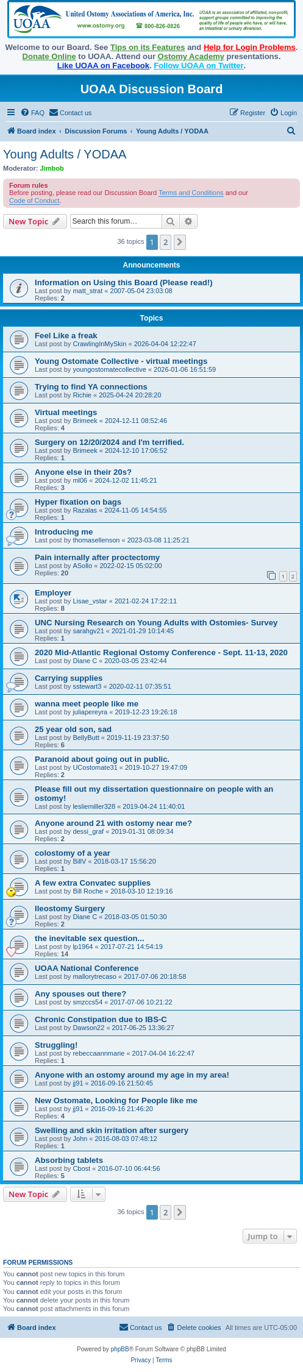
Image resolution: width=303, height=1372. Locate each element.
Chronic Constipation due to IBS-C (101, 1019)
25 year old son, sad (73, 729)
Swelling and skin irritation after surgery (111, 1130)
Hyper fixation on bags (78, 502)
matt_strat (87, 290)
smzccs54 (87, 1002)
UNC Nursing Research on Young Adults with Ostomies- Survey (156, 622)
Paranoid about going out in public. (102, 759)
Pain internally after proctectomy (97, 557)
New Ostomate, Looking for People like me (116, 1100)
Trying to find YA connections (91, 386)
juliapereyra (90, 712)
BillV (79, 861)
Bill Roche (88, 891)
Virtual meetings (66, 412)
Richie (82, 395)
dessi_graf (88, 831)
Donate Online (49, 56)
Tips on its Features (147, 47)
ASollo (82, 565)
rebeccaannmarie (98, 1053)
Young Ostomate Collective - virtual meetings (121, 361)
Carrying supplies (68, 678)
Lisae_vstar (90, 601)
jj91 (78, 1083)
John (80, 1138)
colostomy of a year (72, 853)
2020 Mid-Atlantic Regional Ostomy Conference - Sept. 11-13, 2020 (161, 652)
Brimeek (85, 420)
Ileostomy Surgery (70, 908)
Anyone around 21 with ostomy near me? (113, 823)
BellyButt (86, 737)
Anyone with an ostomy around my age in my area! (132, 1074)
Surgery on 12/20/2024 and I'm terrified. (109, 442)
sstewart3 (87, 686)
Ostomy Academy (191, 56)
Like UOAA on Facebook (103, 65)
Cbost (81, 1168)
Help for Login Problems (250, 47)
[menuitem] (32, 112)
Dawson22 (88, 1027)
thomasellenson (96, 540)
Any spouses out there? (80, 993)
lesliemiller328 (94, 806)
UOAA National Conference (86, 968)
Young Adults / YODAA (64, 154)
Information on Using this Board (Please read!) (124, 282)
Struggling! (56, 1045)
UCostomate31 (95, 767)
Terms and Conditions (191, 192)
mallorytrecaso (94, 976)
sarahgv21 (88, 630)
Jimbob (52, 168)
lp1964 (83, 946)
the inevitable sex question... (89, 938)
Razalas (85, 510)
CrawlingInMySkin (99, 343)
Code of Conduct (34, 200)
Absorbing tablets (69, 1160)
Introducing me (64, 531)
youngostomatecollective (109, 369)
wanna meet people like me (86, 703)
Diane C (85, 660)
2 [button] (165, 241)
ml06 (80, 480)
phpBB (120, 1349)
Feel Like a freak (66, 335)
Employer (53, 592)
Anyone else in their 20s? (83, 472)
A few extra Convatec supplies (93, 882)
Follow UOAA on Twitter (198, 65)
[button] (180, 242)
